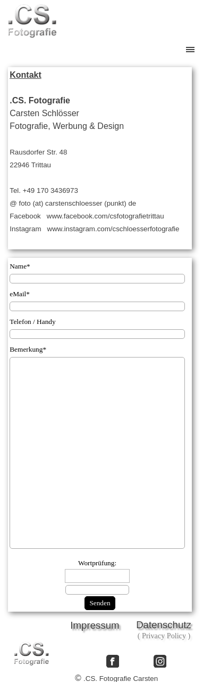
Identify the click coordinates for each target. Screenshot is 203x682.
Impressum (94, 625)
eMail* (20, 294)
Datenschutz (163, 624)
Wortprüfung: (97, 563)
